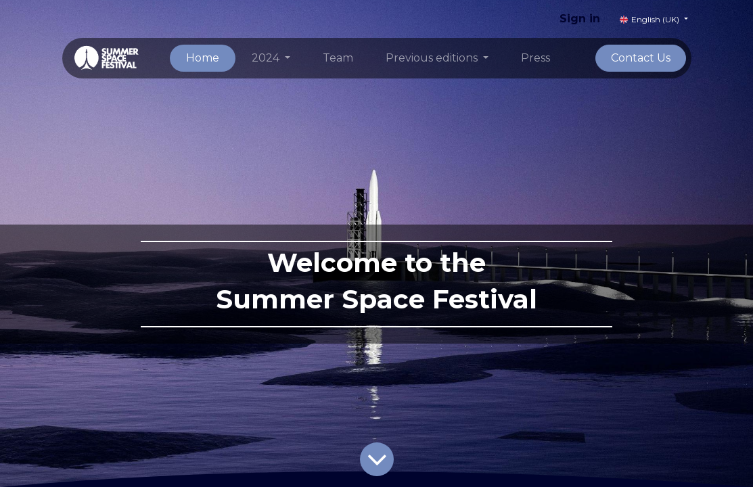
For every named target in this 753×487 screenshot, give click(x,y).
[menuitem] (202, 58)
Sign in (580, 18)
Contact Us (640, 57)
